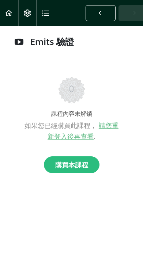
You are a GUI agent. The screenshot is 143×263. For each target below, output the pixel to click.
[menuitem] (27, 13)
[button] (9, 13)
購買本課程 (71, 164)
